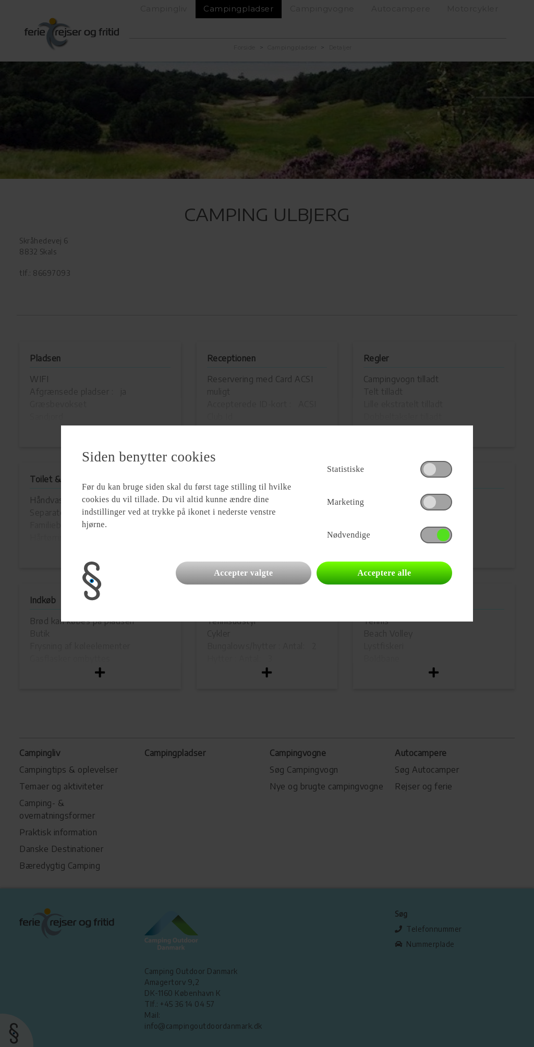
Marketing (345, 501)
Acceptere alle (384, 572)
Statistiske (345, 469)
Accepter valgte (243, 572)
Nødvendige (348, 534)
